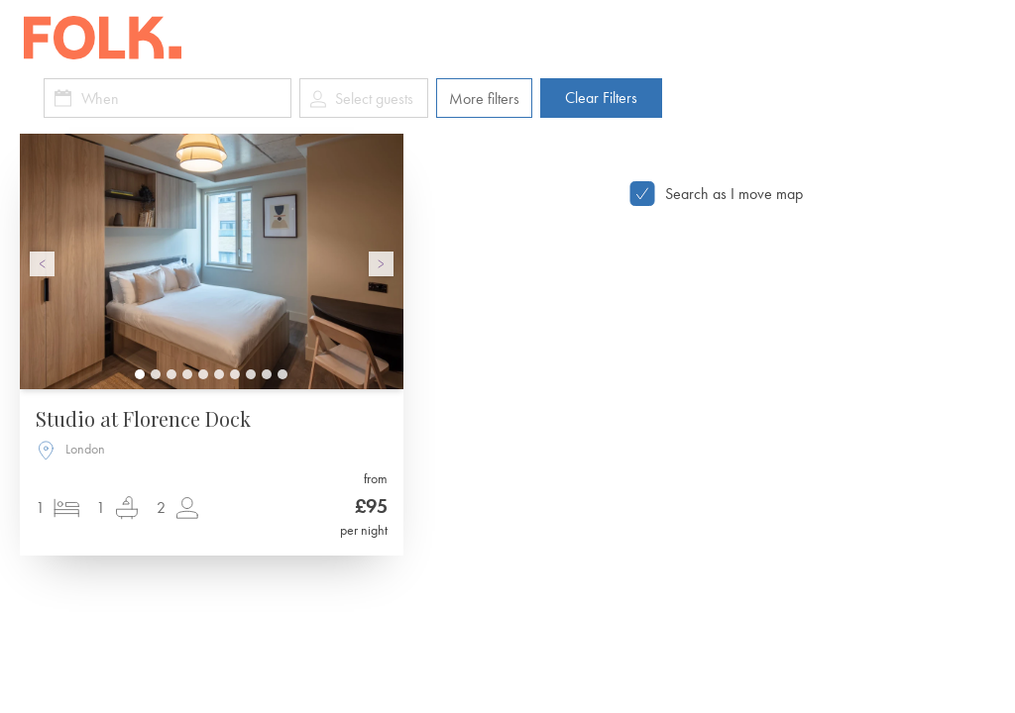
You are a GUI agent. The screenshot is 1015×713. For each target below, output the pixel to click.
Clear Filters (601, 97)
